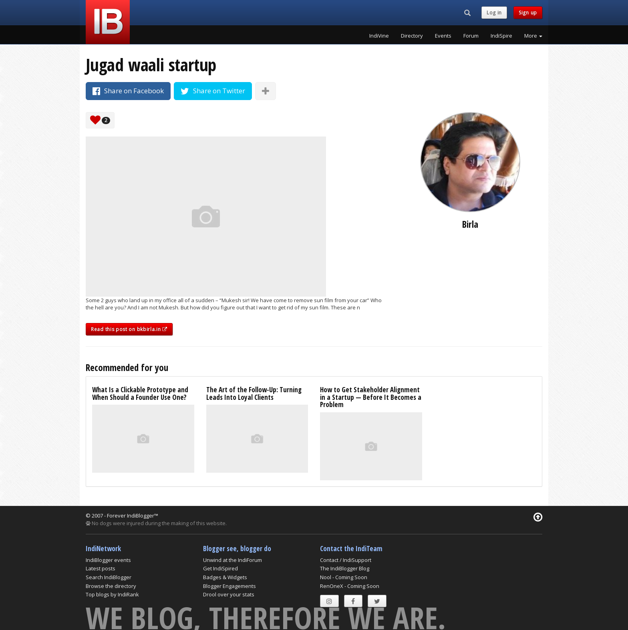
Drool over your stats (228, 594)
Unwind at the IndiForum (232, 560)
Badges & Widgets (225, 577)
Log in (494, 12)
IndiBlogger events (108, 560)
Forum (471, 35)
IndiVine (379, 35)
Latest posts (100, 568)
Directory (412, 35)
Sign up (528, 12)
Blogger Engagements (229, 586)
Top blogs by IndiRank (112, 594)
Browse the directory (111, 586)
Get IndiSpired (220, 568)
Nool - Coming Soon (343, 577)
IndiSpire (501, 35)
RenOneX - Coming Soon (349, 586)
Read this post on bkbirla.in (129, 329)
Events (443, 35)
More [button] (533, 35)
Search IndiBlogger (108, 577)
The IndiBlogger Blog (344, 568)
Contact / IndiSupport (345, 560)
